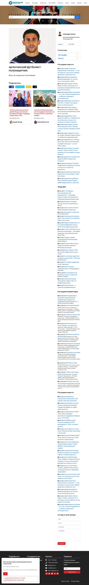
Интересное (43, 3)
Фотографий (62, 55)
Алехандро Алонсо (69, 34)
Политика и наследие (73, 352)
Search (77, 17)
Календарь (35, 3)
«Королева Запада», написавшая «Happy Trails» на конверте (67, 281)
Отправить (62, 543)
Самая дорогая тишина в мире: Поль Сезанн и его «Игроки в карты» (69, 218)
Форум (73, 3)
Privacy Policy (75, 581)
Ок (5, 573)
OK (28, 87)
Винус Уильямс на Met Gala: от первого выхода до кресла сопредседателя (68, 103)
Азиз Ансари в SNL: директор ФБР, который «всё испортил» (69, 159)
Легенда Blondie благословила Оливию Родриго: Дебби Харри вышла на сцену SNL (68, 180)
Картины (79, 3)
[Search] (42, 17)
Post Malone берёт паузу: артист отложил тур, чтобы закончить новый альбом (69, 437)
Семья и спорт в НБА (73, 314)
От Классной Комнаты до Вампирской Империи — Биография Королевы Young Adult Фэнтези (69, 231)
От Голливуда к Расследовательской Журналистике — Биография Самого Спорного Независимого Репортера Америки (68, 195)
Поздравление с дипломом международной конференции (67, 298)
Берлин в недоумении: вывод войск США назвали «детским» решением (68, 398)
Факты (67, 3)
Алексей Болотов (43, 122)
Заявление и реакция (73, 343)
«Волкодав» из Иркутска (71, 212)
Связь (85, 3)
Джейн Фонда (17, 122)
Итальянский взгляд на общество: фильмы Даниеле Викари (68, 245)
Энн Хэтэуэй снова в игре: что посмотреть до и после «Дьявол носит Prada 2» (69, 476)
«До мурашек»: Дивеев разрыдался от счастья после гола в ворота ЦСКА (68, 79)
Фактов (60, 58)
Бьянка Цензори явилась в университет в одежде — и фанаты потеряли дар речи (69, 452)
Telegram (20, 87)
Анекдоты (60, 3)
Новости (27, 3)
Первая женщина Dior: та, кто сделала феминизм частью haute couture (69, 225)
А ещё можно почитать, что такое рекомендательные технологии (14, 579)
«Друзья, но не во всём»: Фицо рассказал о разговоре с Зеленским (69, 431)
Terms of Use (65, 581)
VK (11, 87)
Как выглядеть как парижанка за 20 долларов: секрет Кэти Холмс (69, 174)
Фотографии (52, 3)
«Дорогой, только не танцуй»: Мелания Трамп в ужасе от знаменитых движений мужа (69, 135)
